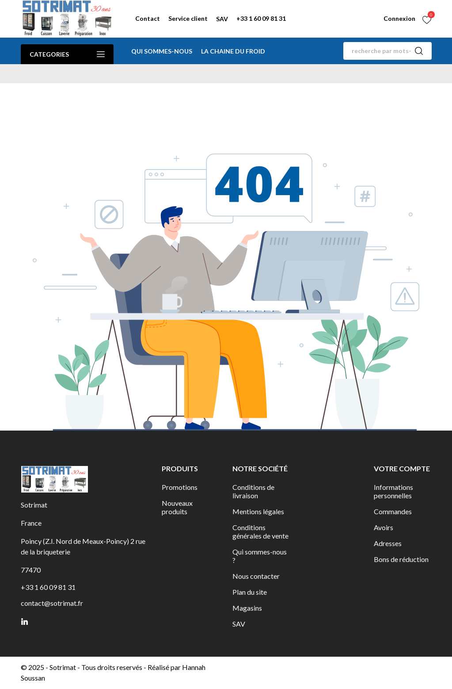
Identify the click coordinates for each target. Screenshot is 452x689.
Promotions (180, 487)
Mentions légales (258, 511)
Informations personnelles (393, 491)
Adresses (388, 543)
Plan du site (249, 592)
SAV (222, 19)
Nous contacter (256, 576)
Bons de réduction (401, 559)
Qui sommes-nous (161, 51)
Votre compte (402, 468)
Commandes (393, 511)
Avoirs (383, 527)
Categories (67, 54)
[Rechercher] (387, 51)
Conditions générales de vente (260, 531)
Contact (147, 18)
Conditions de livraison (253, 491)
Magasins (247, 608)
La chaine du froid (233, 51)
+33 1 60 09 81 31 (261, 18)
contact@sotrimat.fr (52, 603)
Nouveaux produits (177, 507)
